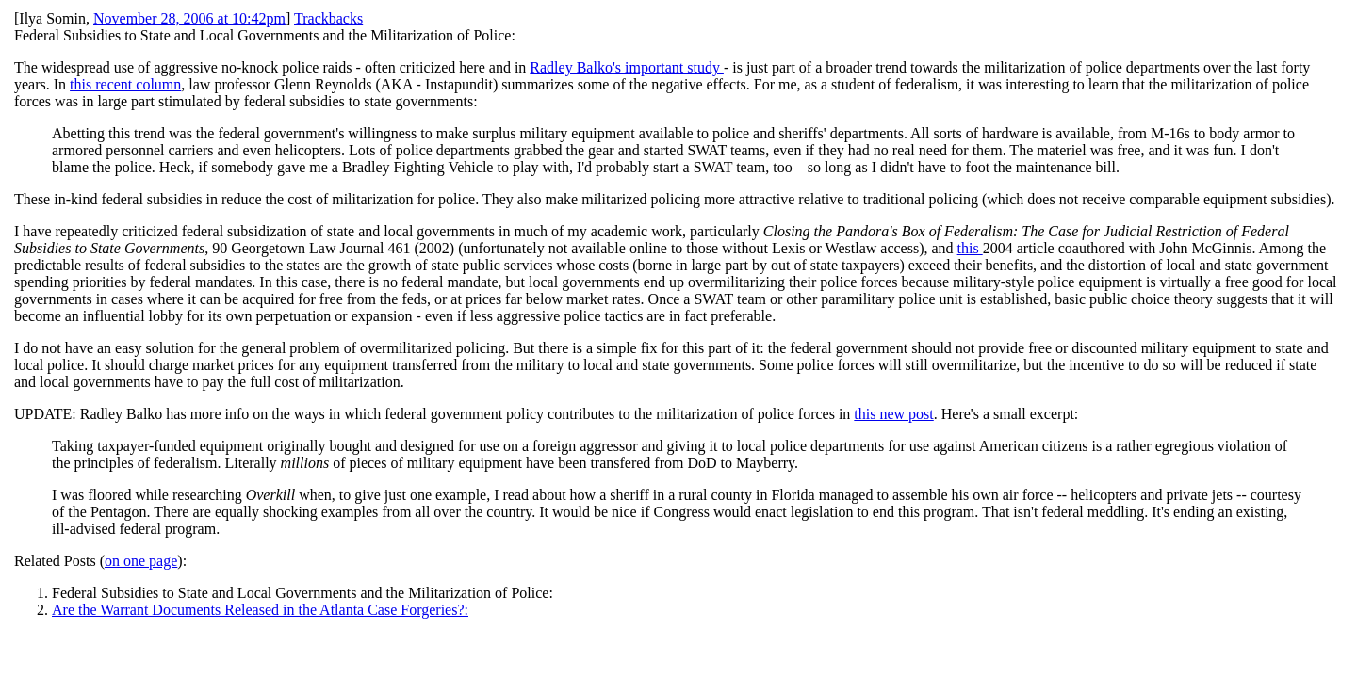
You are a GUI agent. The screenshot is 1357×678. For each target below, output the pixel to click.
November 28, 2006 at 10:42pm (189, 18)
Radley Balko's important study (627, 67)
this (970, 248)
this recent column (125, 84)
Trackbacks (328, 18)
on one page (141, 561)
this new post (893, 414)
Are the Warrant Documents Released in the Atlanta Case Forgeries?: (260, 610)
